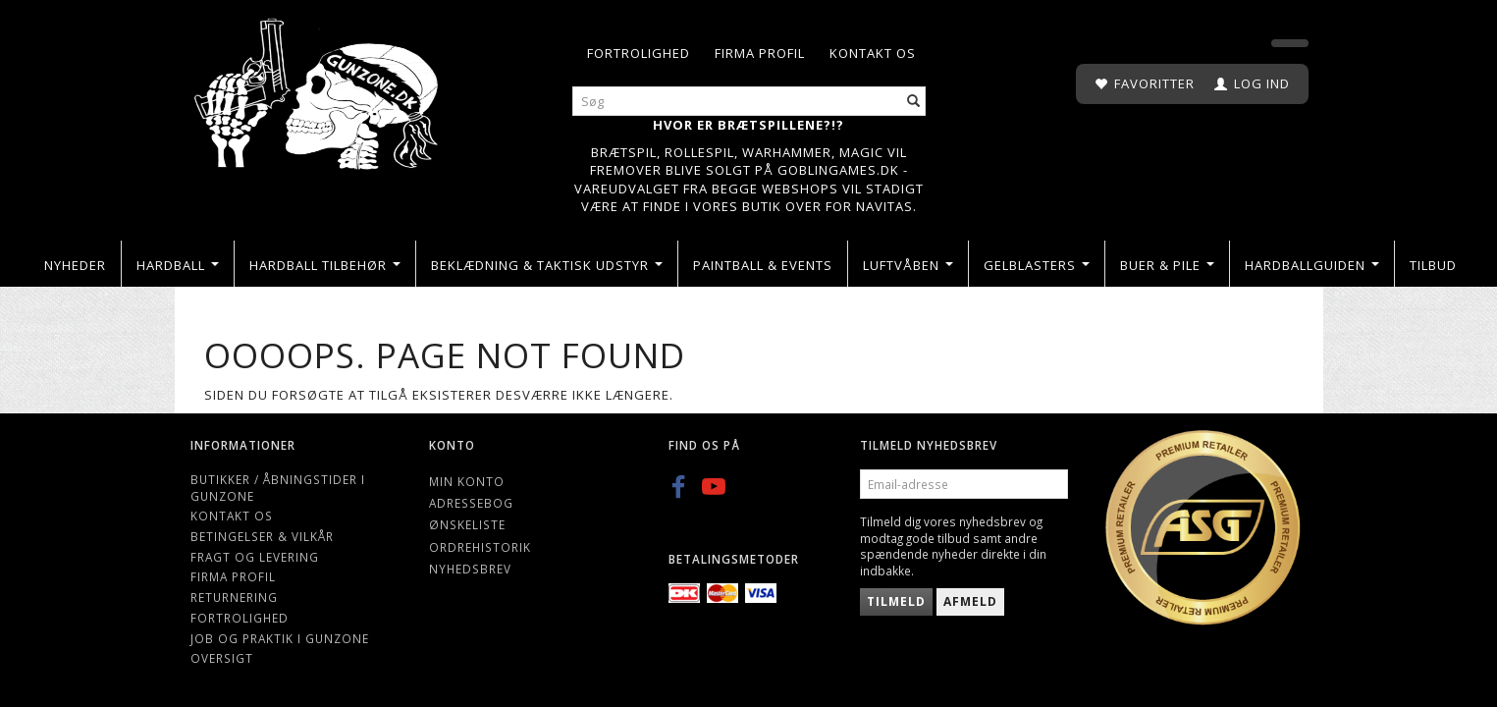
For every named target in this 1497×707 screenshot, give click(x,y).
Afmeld (970, 601)
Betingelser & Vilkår (262, 536)
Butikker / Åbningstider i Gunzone (277, 487)
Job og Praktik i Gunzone (279, 638)
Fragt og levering (254, 557)
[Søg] (914, 101)
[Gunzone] (318, 89)
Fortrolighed (638, 53)
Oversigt (221, 658)
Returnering (234, 597)
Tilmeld (896, 601)
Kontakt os (872, 53)
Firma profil (760, 53)
